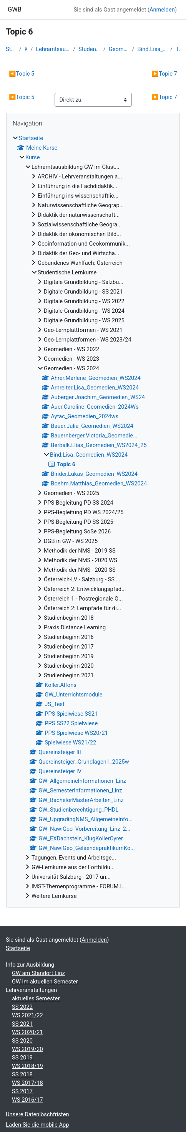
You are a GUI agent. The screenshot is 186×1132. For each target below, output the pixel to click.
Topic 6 (178, 49)
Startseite (11, 49)
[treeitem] (93, 517)
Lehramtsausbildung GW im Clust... (53, 49)
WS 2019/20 (27, 1049)
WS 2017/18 (27, 1082)
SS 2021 (22, 1023)
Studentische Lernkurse (89, 49)
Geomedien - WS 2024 (119, 49)
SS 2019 (22, 1057)
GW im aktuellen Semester (45, 981)
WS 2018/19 (27, 1066)
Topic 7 (164, 73)
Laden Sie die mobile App (37, 1124)
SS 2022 (22, 1006)
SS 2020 (22, 1040)
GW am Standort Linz (38, 973)
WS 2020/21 (27, 1032)
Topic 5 (21, 73)
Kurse (26, 49)
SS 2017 (22, 1091)
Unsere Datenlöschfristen (37, 1114)
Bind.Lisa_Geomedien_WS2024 (152, 49)
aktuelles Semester (36, 998)
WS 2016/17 (27, 1099)
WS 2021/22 (27, 1015)
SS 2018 (22, 1074)
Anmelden (162, 9)
